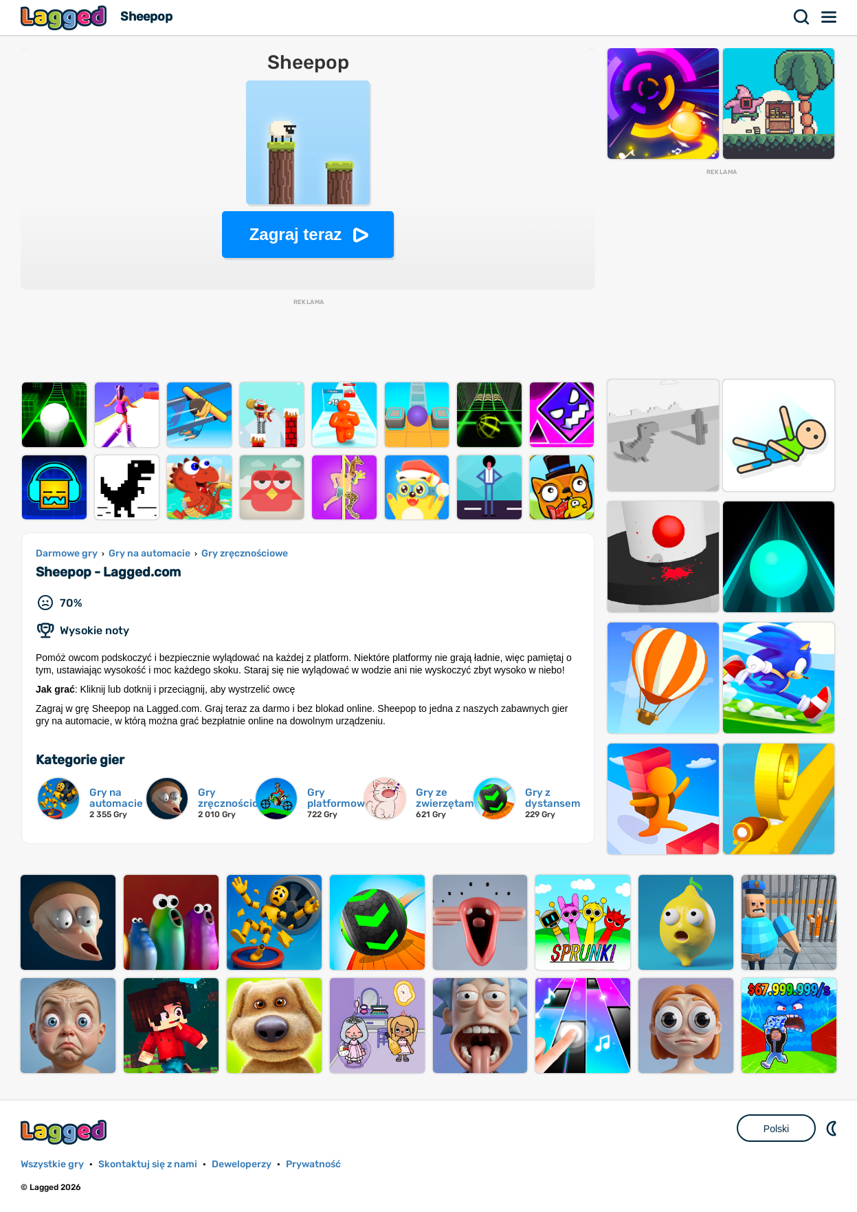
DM (833, 1128)
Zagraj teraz (295, 234)
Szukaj (802, 17)
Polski (776, 1128)
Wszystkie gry (52, 1164)
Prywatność (313, 1164)
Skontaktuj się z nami (147, 1164)
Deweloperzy (241, 1164)
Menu (829, 17)
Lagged (65, 17)
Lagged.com (65, 1131)
